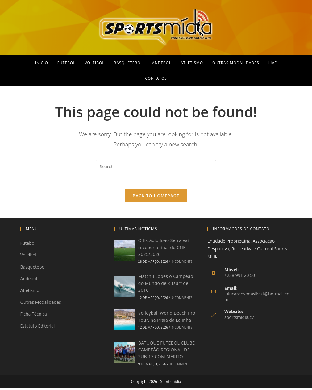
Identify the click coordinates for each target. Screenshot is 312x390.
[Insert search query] (156, 166)
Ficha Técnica (33, 316)
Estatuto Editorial (37, 327)
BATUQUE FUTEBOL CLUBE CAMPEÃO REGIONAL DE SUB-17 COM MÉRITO (166, 352)
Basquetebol (33, 269)
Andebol (28, 280)
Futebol (27, 245)
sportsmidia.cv (239, 319)
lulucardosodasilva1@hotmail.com (256, 298)
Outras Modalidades (40, 304)
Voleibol (28, 257)
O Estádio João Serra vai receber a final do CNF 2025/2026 (163, 249)
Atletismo (30, 292)
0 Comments (182, 263)
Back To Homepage (156, 197)
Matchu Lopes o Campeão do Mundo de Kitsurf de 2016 (165, 285)
